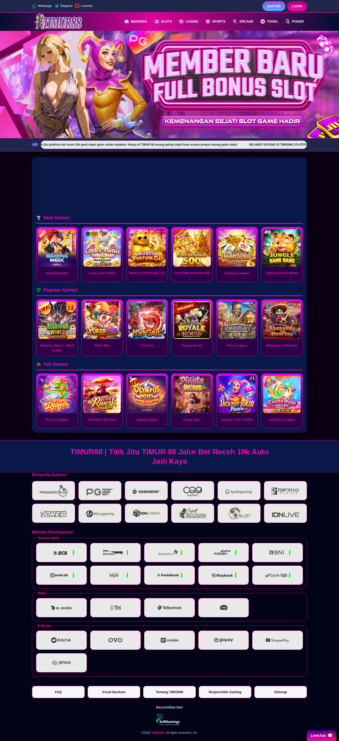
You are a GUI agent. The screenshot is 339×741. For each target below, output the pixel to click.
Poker (294, 21)
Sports (216, 21)
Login (297, 6)
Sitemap (280, 692)
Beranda (135, 21)
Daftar (274, 6)
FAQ (58, 692)
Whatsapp (42, 6)
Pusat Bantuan (113, 692)
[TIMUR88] (58, 21)
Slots (163, 21)
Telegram (63, 6)
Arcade (243, 21)
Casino (188, 21)
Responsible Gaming (225, 692)
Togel (269, 21)
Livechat (84, 6)
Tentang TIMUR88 (169, 692)
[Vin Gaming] (169, 719)
